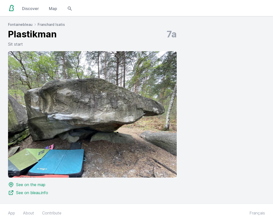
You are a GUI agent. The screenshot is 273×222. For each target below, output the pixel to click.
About (28, 212)
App (11, 212)
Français (257, 212)
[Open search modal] (69, 8)
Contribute (51, 212)
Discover (30, 8)
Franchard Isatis (51, 24)
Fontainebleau (20, 24)
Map (53, 8)
